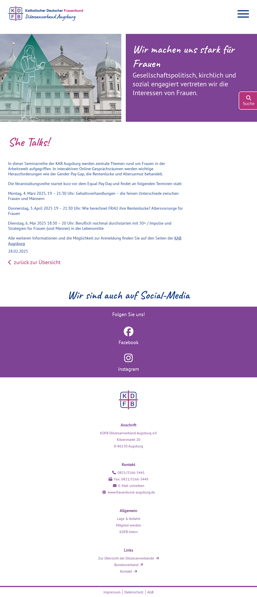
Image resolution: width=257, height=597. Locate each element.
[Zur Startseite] (59, 13)
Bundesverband (126, 564)
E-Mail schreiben (131, 485)
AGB (150, 592)
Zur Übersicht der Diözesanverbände (126, 558)
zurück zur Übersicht (34, 262)
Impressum (112, 592)
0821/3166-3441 (131, 472)
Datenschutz (133, 592)
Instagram (128, 369)
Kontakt (126, 571)
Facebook (129, 342)
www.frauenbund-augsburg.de (131, 492)
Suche (249, 103)
